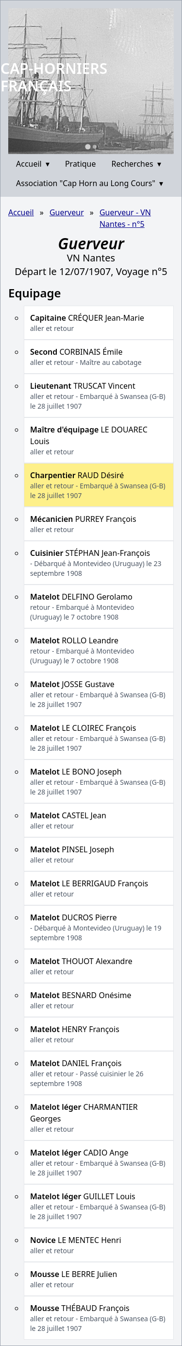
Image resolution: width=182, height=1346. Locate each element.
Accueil (33, 163)
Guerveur (67, 212)
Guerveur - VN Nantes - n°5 (125, 218)
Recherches (136, 163)
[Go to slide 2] (95, 147)
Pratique (80, 163)
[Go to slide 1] (87, 146)
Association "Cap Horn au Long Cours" (89, 183)
